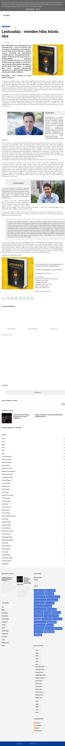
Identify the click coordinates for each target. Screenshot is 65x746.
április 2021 (38, 689)
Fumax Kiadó (5, 489)
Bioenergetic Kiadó (7, 474)
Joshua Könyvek (6, 507)
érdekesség (5, 642)
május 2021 (38, 686)
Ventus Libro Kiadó (7, 558)
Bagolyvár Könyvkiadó (8, 471)
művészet (5, 622)
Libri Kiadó (5, 519)
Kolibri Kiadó (5, 510)
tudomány (5, 633)
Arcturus (37, 722)
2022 (3, 444)
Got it (38, 9)
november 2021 (39, 669)
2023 (3, 447)
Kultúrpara (37, 392)
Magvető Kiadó (6, 525)
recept (4, 625)
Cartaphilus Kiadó (7, 477)
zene (3, 639)
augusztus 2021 (40, 678)
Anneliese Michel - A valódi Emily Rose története (7, 579)
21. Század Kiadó (7, 456)
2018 (37, 707)
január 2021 (38, 697)
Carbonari (7, 42)
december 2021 (39, 666)
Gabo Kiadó (5, 492)
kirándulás (5, 613)
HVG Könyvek (6, 498)
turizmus (4, 636)
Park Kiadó (5, 543)
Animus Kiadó (6, 465)
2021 (3, 441)
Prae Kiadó (5, 552)
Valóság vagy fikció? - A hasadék (11, 427)
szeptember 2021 (40, 675)
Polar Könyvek (6, 549)
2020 (3, 438)
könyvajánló (5, 619)
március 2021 (39, 692)
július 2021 (38, 680)
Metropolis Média (7, 537)
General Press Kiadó (7, 495)
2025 (3, 453)
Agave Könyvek (6, 459)
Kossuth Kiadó (6, 513)
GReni (37, 728)
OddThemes (26, 743)
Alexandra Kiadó (6, 462)
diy (2, 607)
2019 (37, 704)
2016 (37, 712)
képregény (5, 616)
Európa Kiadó (6, 486)
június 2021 (38, 683)
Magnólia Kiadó (6, 522)
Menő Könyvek (6, 534)
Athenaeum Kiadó (7, 468)
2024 (3, 450)
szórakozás (5, 630)
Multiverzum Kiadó (7, 540)
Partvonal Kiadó (6, 546)
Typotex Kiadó (6, 555)
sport (3, 627)
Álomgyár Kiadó (6, 561)
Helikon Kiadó (6, 501)
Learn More (30, 9)
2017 (37, 709)
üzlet (3, 645)
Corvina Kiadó (6, 483)
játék (3, 610)
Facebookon (48, 273)
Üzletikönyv (5, 26)
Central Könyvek (6, 480)
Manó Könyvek (6, 528)
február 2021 (39, 695)
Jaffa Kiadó (5, 504)
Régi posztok (37, 577)
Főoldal (36, 580)
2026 (37, 650)
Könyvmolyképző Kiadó (9, 516)
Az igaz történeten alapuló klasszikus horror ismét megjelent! (21, 416)
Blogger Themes (44, 743)
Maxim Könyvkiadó (7, 531)
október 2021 (39, 672)
